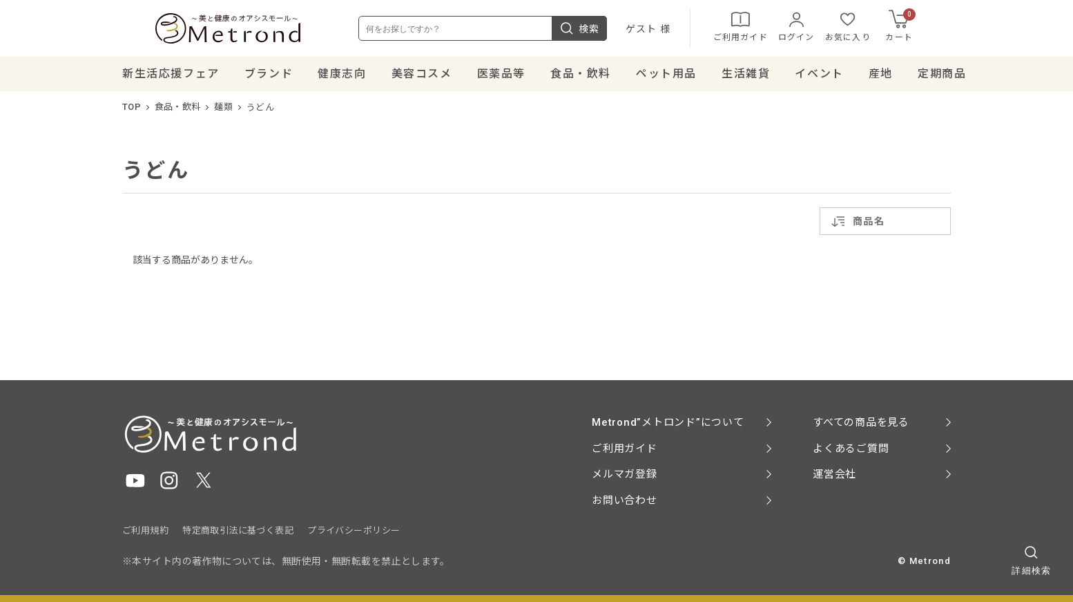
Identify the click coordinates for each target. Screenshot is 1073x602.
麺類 (223, 111)
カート (934, 27)
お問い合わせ (624, 500)
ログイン (829, 27)
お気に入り (881, 27)
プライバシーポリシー (353, 530)
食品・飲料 (177, 111)
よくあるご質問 (851, 448)
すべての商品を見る (861, 422)
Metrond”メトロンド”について (668, 422)
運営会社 (834, 474)
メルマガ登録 (624, 474)
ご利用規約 (145, 530)
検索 (612, 30)
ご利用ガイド (773, 27)
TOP (131, 111)
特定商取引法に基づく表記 (237, 530)
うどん (260, 111)
